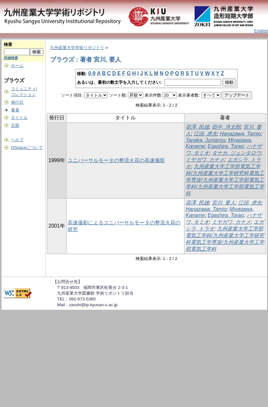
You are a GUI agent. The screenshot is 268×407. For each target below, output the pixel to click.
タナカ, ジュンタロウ (236, 153)
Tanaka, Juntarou (205, 140)
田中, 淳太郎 (226, 127)
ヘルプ (17, 139)
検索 (8, 44)
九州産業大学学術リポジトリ (77, 47)
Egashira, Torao (226, 146)
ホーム (17, 65)
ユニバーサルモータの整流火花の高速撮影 (116, 160)
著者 (15, 110)
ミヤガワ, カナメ (205, 159)
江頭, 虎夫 (205, 133)
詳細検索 (11, 58)
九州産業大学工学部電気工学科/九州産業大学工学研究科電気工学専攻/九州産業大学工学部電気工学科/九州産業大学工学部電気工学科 (225, 180)
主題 (15, 125)
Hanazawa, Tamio (240, 133)
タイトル (19, 117)
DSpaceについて (27, 147)
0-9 (92, 73)
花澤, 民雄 (197, 127)
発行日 (17, 102)
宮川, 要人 (223, 202)
